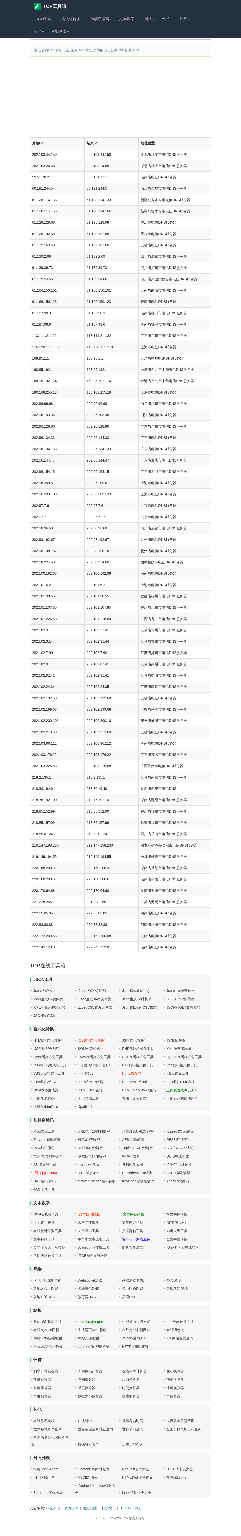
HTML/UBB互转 (90, 1090)
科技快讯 (109, 1508)
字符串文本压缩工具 (93, 1239)
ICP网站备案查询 (179, 1338)
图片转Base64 (45, 1173)
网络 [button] (149, 19)
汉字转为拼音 (44, 1222)
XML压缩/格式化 (179, 1049)
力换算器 (173, 1396)
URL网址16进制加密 (94, 1131)
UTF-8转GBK (88, 1173)
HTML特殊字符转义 (137, 1477)
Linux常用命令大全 (136, 1493)
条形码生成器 (132, 1165)
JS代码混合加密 (46, 1049)
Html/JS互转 (131, 1073)
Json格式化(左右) (135, 991)
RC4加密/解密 (44, 1148)
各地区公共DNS (46, 1289)
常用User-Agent (45, 1469)
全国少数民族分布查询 (184, 1429)
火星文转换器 (88, 1222)
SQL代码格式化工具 (138, 1057)
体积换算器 (86, 1379)
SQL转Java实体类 (180, 999)
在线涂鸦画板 (44, 1421)
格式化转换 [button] (72, 19)
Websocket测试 (90, 1280)
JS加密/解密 (175, 1040)
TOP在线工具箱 (133, 1518)
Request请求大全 (135, 1469)
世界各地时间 (132, 1421)
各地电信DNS (88, 1289)
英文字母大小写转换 (49, 1247)
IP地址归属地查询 (47, 1280)
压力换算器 (131, 1379)
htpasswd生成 (89, 1165)
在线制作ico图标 (46, 1330)
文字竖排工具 (88, 1231)
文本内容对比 (177, 1222)
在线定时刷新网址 (136, 1330)
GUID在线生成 (44, 1165)
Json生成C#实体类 (48, 999)
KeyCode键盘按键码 (138, 1181)
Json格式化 (42, 991)
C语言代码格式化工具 (95, 1065)
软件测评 (72, 1508)
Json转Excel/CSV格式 (139, 1007)
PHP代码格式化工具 (138, 1049)
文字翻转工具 (132, 1231)
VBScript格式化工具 (49, 1073)
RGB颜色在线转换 (92, 1256)
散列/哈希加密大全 (48, 1156)
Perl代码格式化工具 (181, 1065)
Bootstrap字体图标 (48, 1493)
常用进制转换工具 (47, 1256)
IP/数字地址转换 (179, 1165)
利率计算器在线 (45, 1371)
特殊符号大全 (88, 1444)
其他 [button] (39, 31)
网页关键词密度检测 (93, 1347)
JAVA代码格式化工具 (94, 1057)
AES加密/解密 (133, 1140)
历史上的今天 (132, 1444)
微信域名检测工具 (47, 1322)
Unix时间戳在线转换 (182, 1247)
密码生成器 (131, 1156)
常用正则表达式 (134, 1098)
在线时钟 (85, 1421)
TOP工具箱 (50, 6)
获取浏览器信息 (134, 1280)
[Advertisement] (120, 97)
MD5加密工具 (44, 1131)
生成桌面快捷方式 (136, 1322)
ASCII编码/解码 (178, 1173)
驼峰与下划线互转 (136, 1239)
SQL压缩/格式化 (90, 1049)
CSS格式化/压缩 (91, 1040)
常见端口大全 (176, 1477)
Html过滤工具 (88, 1098)
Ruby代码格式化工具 (49, 1065)
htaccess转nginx (91, 1322)
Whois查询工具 (134, 1338)
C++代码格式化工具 (137, 1065)
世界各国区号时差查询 (95, 1429)
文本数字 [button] (128, 19)
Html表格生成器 (45, 1090)
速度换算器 (175, 1388)
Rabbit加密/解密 (90, 1148)
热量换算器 (42, 1379)
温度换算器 (86, 1388)
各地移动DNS (177, 1289)
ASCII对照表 (88, 1477)
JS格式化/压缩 (133, 1040)
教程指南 (90, 1508)
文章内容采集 (133, 1214)
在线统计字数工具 (47, 1231)
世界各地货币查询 (47, 1429)
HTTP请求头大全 (179, 1469)
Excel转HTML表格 (180, 1082)
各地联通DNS (133, 1289)
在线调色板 (175, 1330)
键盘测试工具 (44, 1189)
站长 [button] (167, 19)
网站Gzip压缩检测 (47, 1338)
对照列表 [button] (60, 31)
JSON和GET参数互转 (183, 1007)
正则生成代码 (44, 1098)
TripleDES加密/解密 (137, 1148)
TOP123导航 (130, 1508)
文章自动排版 (89, 1214)
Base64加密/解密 (180, 1131)
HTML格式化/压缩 (47, 1040)
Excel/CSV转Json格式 (95, 1007)
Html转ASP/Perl (134, 1082)
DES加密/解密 (177, 1140)
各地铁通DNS (44, 1297)
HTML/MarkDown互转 (139, 1090)
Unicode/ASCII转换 (137, 1173)
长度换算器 (42, 1388)
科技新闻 (53, 1508)
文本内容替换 (132, 1222)
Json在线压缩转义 (180, 991)
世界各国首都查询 (180, 1421)
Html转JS (86, 1073)
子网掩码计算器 (90, 1371)
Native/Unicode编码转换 (97, 1181)
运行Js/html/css (45, 1107)
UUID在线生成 (177, 1156)
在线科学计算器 (134, 1371)
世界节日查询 (132, 1429)
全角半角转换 (176, 1239)
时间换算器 (131, 1388)
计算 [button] (185, 19)
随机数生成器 (132, 1247)
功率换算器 (175, 1379)
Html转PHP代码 (90, 1082)
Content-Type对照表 (93, 1469)
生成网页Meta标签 (92, 1330)
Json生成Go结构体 (137, 999)
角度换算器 (42, 1396)
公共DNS (173, 1280)
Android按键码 (177, 1181)
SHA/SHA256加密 (180, 1148)
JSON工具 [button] (44, 19)
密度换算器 (131, 1396)
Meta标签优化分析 (47, 1347)
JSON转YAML (44, 1016)
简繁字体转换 (176, 1214)
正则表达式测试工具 (182, 1090)
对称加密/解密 (89, 1140)
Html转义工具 (177, 1073)
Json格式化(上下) (92, 991)
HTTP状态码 (43, 1477)
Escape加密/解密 (46, 1140)
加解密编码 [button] (101, 19)
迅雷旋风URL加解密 (138, 1131)
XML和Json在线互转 (49, 1007)
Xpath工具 (86, 1107)
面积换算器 (175, 1371)
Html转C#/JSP (45, 1082)
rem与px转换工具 (180, 1322)
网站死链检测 (88, 1338)
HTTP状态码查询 (135, 1347)
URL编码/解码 (44, 1181)
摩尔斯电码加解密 (92, 1156)
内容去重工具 (176, 1231)
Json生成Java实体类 (94, 999)
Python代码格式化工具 (184, 1057)
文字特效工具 (44, 1239)
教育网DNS (87, 1297)
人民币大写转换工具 (93, 1247)
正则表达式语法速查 (182, 1098)
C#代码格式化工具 (48, 1057)
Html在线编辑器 (45, 1214)
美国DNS (129, 1297)
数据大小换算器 (90, 1396)
